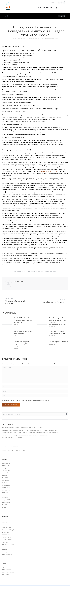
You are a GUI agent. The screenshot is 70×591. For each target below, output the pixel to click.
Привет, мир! (22, 450)
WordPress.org (6, 574)
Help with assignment (8, 544)
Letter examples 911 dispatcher (58, 341)
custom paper (5, 535)
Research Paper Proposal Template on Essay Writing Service (21, 344)
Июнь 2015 (5, 492)
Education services (7, 539)
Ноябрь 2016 (5, 465)
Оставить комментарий (49, 271)
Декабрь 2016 (6, 463)
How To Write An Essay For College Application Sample (57, 332)
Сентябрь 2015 (6, 490)
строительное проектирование (50, 171)
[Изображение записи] (7, 321)
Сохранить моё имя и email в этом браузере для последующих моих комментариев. (26, 400)
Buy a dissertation (7, 527)
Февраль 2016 (6, 485)
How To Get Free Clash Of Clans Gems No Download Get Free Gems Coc (23, 320)
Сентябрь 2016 (6, 470)
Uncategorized (6, 549)
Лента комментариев (8, 572)
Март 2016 (5, 482)
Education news (6, 537)
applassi (4, 522)
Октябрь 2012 (6, 507)
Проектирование (7, 554)
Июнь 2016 (5, 478)
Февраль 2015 (6, 500)
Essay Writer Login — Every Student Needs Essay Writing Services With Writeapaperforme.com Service (58, 321)
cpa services (5, 532)
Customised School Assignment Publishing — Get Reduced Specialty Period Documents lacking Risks (29, 430)
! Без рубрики (6, 520)
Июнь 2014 (5, 505)
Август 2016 (5, 473)
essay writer (5, 542)
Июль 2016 (5, 475)
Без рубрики (22, 271)
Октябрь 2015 (6, 487)
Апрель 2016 (5, 480)
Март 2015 (5, 497)
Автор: (31, 271)
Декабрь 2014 (6, 502)
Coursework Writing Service (9, 530)
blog (3, 525)
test (3, 547)
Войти (3, 567)
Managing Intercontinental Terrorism (12, 437)
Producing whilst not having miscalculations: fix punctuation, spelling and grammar (24, 435)
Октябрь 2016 (6, 468)
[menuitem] (6, 16)
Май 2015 (4, 495)
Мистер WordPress (7, 450)
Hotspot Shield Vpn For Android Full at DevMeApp (23, 332)
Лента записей (6, 569)
